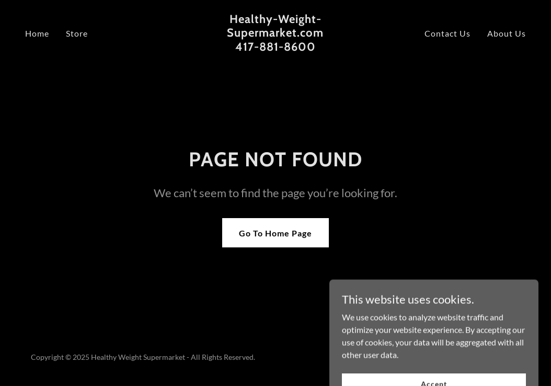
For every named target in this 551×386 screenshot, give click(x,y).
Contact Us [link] (447, 33)
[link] (275, 47)
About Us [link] (506, 33)
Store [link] (77, 33)
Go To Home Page (275, 233)
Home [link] (37, 33)
